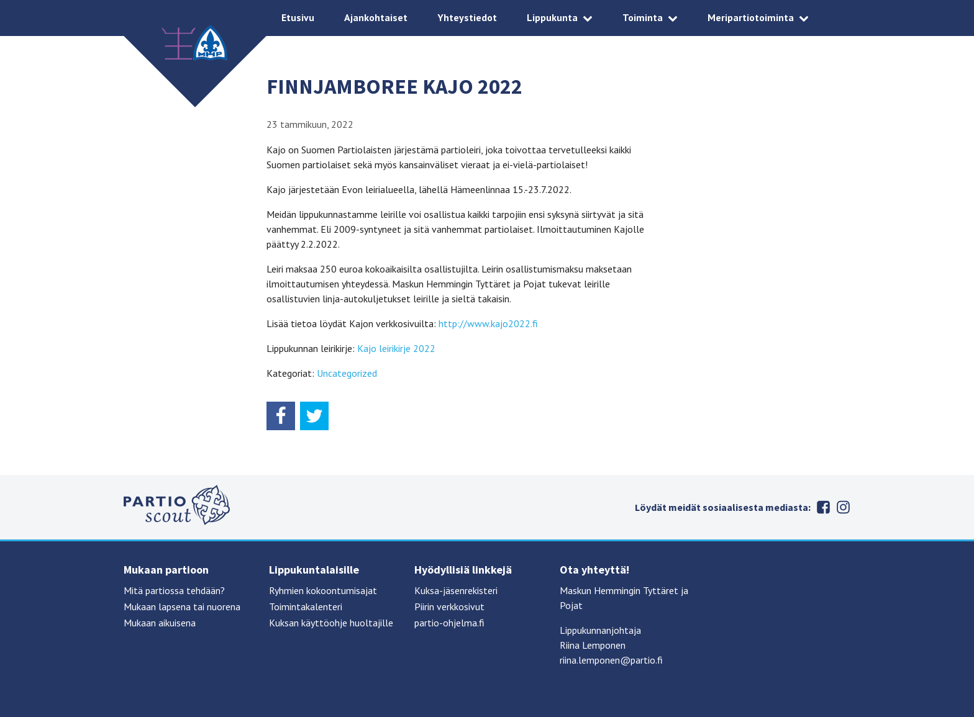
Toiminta (642, 17)
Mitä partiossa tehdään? (174, 590)
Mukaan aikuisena (160, 622)
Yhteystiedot (467, 17)
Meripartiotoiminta (751, 17)
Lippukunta (552, 17)
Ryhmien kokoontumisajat (323, 590)
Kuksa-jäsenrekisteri (456, 590)
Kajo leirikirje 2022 (396, 348)
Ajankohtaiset (375, 17)
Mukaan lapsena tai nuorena (182, 606)
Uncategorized (347, 373)
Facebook (823, 507)
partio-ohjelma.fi (449, 622)
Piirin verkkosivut (449, 606)
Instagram (842, 507)
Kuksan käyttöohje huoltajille (331, 622)
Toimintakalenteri (305, 606)
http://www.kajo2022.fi (488, 323)
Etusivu (297, 17)
